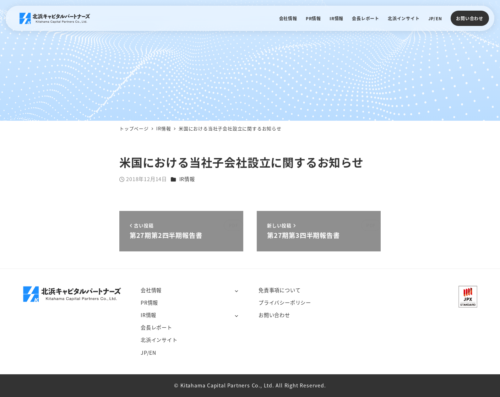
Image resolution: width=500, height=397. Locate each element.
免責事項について (279, 290)
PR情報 (149, 302)
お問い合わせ (469, 18)
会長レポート (156, 327)
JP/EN (148, 352)
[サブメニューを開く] (236, 290)
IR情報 (187, 179)
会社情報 (151, 290)
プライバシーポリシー (285, 302)
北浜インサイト (159, 339)
